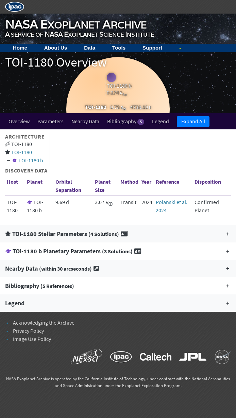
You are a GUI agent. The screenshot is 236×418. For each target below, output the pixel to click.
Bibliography (125, 121)
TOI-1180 (21, 152)
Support (152, 48)
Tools (118, 48)
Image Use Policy (32, 338)
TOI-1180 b (30, 160)
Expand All (193, 121)
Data (89, 48)
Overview (19, 121)
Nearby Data (85, 121)
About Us (55, 48)
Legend (160, 121)
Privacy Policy (28, 330)
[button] (118, 233)
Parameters (50, 121)
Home (20, 48)
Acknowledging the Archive (43, 322)
